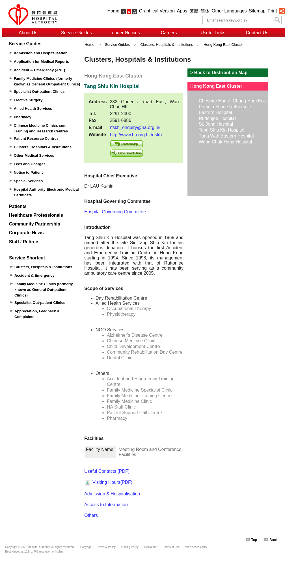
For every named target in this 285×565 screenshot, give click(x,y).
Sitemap (257, 10)
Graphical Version (157, 10)
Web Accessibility (196, 547)
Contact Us (257, 32)
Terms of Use (171, 547)
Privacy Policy (106, 547)
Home (113, 10)
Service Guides (76, 32)
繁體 (193, 11)
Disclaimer (150, 547)
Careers (169, 32)
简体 (205, 11)
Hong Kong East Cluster (223, 44)
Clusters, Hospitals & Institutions (166, 44)
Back (271, 540)
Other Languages (229, 10)
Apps (182, 10)
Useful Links (213, 32)
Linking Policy (130, 547)
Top (251, 540)
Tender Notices (125, 32)
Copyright (86, 547)
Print (272, 10)
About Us (28, 32)
